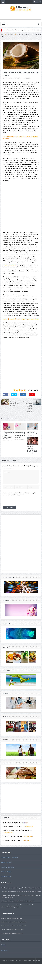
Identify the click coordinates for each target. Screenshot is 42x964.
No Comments (26, 78)
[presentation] (16, 501)
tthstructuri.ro (28, 826)
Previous (13, 400)
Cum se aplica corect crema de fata (18, 922)
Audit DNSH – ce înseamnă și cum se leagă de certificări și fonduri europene (21, 891)
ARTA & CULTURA (6, 876)
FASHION (15, 857)
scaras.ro (25, 823)
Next (30, 400)
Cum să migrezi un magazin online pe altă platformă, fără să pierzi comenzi (20, 888)
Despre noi (4, 950)
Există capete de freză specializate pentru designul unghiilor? (20, 434)
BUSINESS (11, 867)
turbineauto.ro (28, 836)
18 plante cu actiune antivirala (14, 918)
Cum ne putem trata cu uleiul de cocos (15, 403)
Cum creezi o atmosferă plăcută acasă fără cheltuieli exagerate (17, 901)
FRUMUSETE (19, 78)
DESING (3, 872)
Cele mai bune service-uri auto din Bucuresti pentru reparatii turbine (27, 407)
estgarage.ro (26, 840)
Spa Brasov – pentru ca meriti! (32, 433)
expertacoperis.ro (8, 832)
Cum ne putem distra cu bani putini (15, 929)
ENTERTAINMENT (6, 857)
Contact (3, 945)
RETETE (9, 862)
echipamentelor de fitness (10, 265)
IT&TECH (3, 862)
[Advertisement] (21, 206)
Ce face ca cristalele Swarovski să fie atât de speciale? (32, 449)
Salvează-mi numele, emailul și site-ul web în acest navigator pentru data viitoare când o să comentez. (19, 494)
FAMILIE (9, 872)
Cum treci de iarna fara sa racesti (17, 926)
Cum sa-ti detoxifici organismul (14, 933)
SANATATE (4, 867)
